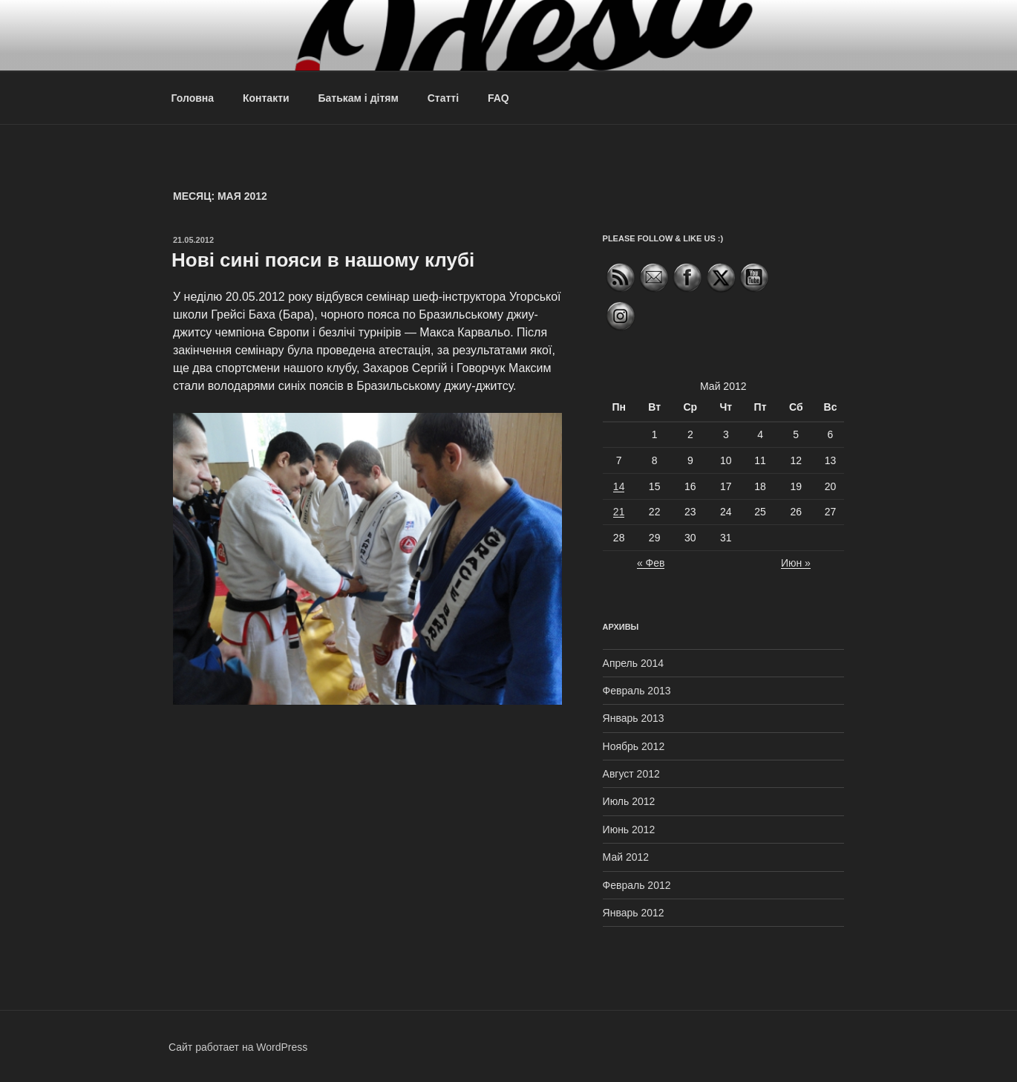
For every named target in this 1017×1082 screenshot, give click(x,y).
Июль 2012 (629, 801)
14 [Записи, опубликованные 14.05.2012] (619, 486)
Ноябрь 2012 (634, 746)
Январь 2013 (633, 718)
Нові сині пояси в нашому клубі (322, 260)
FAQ (498, 98)
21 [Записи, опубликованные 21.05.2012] (619, 512)
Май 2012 (626, 857)
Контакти (266, 98)
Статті (443, 98)
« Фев (651, 563)
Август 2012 (631, 774)
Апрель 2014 (633, 663)
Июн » (796, 563)
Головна (193, 98)
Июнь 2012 (629, 829)
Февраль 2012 (637, 885)
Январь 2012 (633, 913)
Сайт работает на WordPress (238, 1047)
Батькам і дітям (358, 98)
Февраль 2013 (637, 691)
